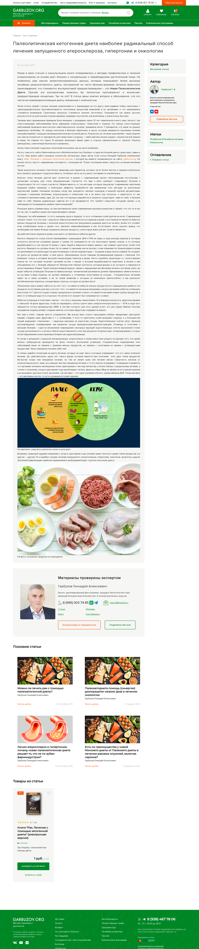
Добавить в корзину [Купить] (33, 866)
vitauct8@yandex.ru (116, 602)
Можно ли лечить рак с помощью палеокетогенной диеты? (40, 690)
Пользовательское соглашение (151, 946)
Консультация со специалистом (79, 625)
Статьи (61, 609)
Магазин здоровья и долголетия (28, 12)
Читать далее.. (24, 704)
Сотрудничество (49, 3)
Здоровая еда (97, 23)
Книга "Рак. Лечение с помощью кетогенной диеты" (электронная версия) (32, 832)
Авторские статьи (159, 69)
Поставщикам (61, 936)
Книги (61, 614)
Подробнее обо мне (120, 625)
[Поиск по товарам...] (95, 13)
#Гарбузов (155, 139)
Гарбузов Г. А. (163, 89)
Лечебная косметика (119, 23)
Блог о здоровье (97, 3)
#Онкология (156, 142)
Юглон (105, 12)
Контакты (112, 3)
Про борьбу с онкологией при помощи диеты (31, 849)
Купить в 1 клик (33, 875)
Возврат (59, 927)
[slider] (22, 822)
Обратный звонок (174, 2)
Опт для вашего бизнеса (67, 931)
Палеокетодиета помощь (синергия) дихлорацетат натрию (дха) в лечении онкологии (111, 692)
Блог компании (30, 35)
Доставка (59, 919)
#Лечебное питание (172, 139)
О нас (36, 3)
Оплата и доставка (22, 3)
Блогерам (59, 944)
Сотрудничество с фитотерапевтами (73, 940)
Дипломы (90, 609)
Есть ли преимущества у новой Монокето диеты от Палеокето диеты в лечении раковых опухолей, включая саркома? (111, 752)
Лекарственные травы (74, 23)
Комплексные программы (159, 23)
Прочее (138, 23)
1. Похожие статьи (159, 159)
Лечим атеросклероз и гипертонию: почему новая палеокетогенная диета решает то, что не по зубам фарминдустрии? (43, 752)
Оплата (58, 923)
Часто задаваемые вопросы (73, 3)
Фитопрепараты (49, 23)
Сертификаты (93, 614)
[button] (48, 793)
